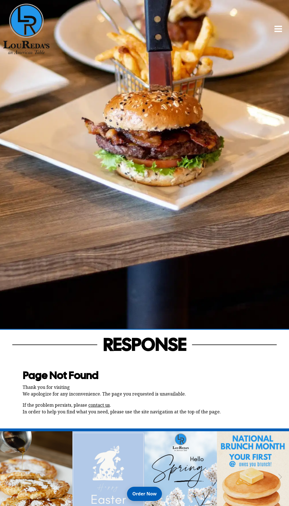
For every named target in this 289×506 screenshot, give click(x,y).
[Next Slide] (280, 477)
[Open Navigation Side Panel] (276, 28)
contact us (99, 405)
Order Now (147, 493)
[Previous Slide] (9, 477)
